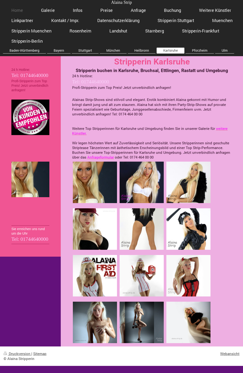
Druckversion (17, 353)
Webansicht (229, 353)
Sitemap (40, 353)
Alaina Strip (121, 2)
